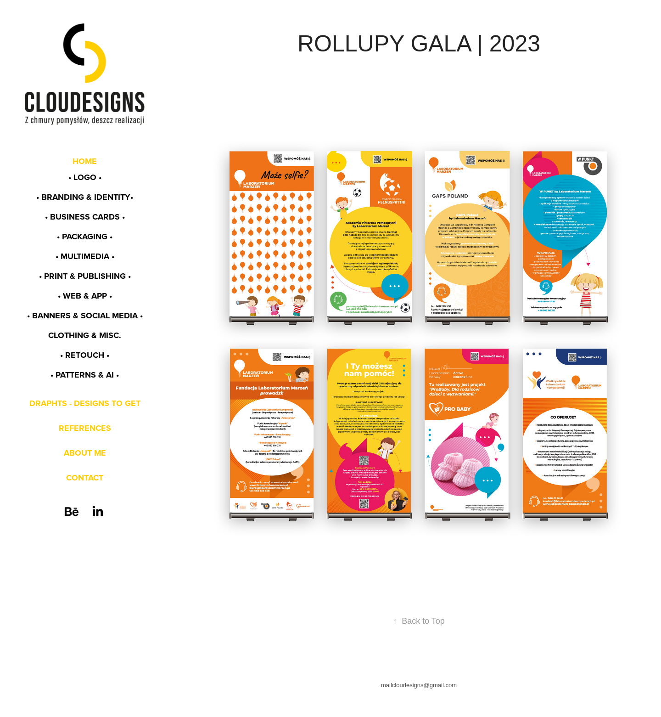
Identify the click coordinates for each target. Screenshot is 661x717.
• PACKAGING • (84, 237)
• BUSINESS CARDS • (85, 217)
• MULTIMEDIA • (85, 256)
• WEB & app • (85, 296)
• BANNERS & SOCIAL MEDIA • (85, 316)
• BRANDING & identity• (84, 197)
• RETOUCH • (84, 355)
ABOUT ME (85, 453)
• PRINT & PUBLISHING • (85, 276)
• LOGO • (84, 177)
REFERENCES (85, 428)
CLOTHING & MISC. (84, 335)
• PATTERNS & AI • (84, 375)
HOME (85, 161)
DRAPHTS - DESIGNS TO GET (84, 403)
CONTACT (84, 478)
